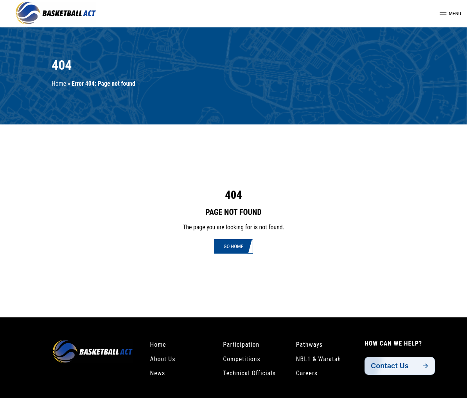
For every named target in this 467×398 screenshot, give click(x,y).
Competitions (241, 359)
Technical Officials (249, 373)
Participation (241, 344)
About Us (163, 359)
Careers (307, 373)
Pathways (309, 344)
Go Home (233, 246)
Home (59, 83)
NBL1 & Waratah (318, 359)
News (157, 373)
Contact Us (390, 366)
